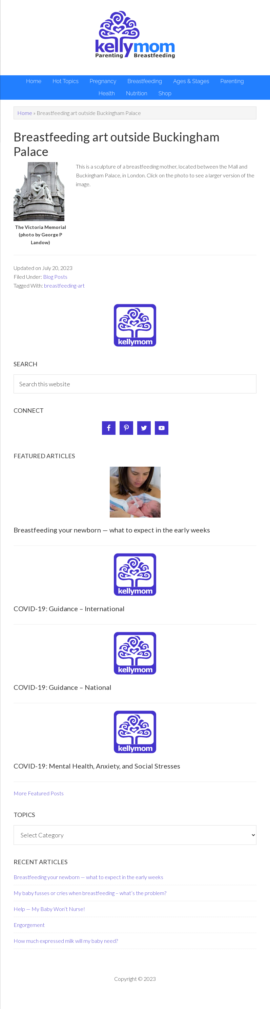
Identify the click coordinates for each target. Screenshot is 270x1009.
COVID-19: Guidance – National (62, 687)
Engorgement (29, 924)
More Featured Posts (39, 793)
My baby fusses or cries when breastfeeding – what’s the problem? (90, 893)
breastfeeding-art (64, 285)
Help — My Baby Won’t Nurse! (49, 909)
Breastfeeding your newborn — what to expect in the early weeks (112, 530)
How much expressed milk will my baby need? (66, 940)
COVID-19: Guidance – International (69, 608)
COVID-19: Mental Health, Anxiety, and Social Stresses (97, 766)
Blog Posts (55, 276)
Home (24, 113)
